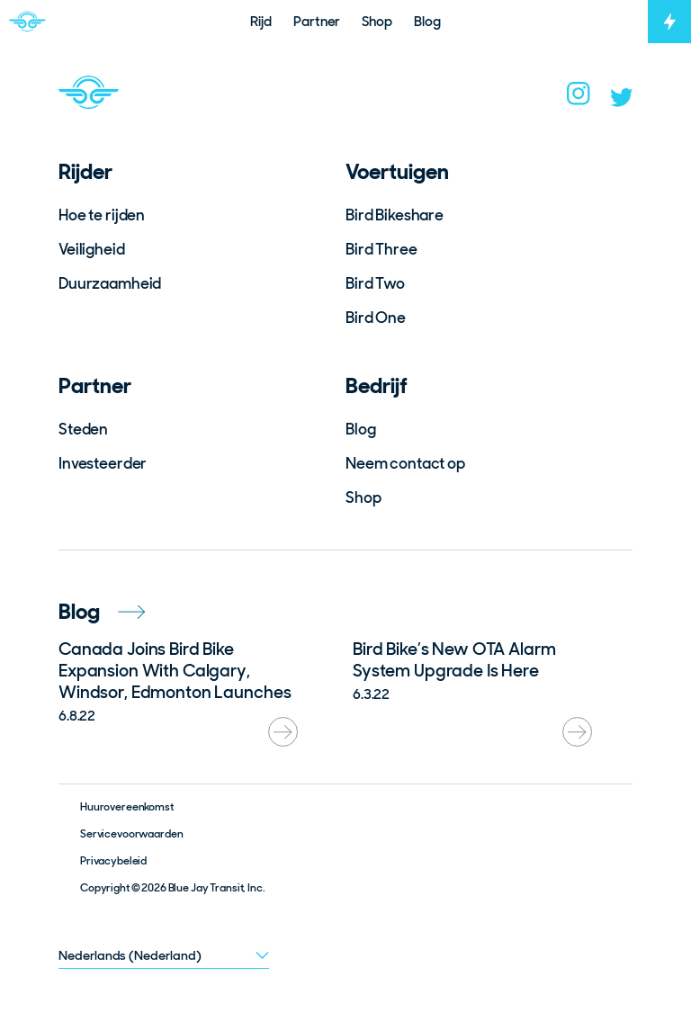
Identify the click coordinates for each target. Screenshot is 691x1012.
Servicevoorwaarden (131, 834)
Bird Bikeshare (395, 215)
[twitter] (621, 101)
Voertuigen (397, 171)
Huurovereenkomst (127, 807)
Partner (94, 385)
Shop (363, 497)
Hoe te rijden (101, 215)
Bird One (376, 317)
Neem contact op (405, 463)
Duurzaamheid (109, 283)
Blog (360, 429)
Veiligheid (91, 249)
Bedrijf (377, 385)
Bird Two (375, 283)
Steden (83, 429)
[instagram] (578, 99)
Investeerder (102, 463)
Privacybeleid (113, 861)
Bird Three (381, 249)
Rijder (85, 171)
